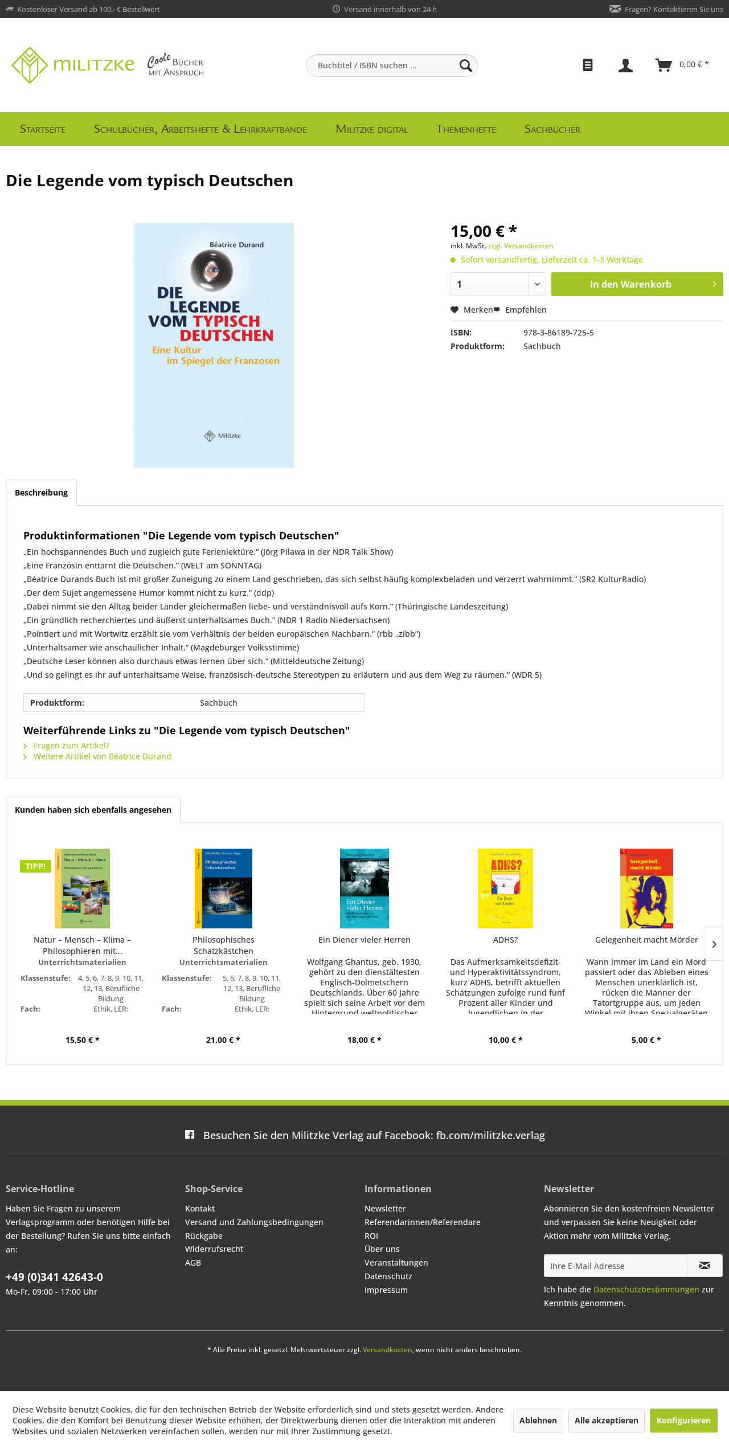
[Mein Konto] (627, 65)
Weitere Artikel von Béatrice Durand (97, 756)
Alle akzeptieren (606, 1420)
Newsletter (385, 1208)
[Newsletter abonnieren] (705, 1265)
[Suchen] (466, 65)
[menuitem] (392, 65)
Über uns (382, 1248)
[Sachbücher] (552, 129)
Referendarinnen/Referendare (422, 1222)
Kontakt (200, 1208)
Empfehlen (520, 309)
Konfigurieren (684, 1420)
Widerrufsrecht (214, 1248)
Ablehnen (538, 1420)
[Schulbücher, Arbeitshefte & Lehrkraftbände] (200, 129)
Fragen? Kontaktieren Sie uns (674, 9)
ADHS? (505, 939)
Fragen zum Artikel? (66, 745)
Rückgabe (204, 1235)
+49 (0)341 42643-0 (54, 1277)
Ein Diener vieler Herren (364, 939)
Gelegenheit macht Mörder (646, 939)
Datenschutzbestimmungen (646, 1289)
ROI (371, 1235)
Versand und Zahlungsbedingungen (254, 1222)
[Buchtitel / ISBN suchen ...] (392, 65)
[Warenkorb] (683, 65)
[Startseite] (43, 129)
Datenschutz (388, 1276)
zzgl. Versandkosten (521, 246)
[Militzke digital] (371, 129)
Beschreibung (41, 492)
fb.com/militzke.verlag (365, 1135)
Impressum (386, 1289)
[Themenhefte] (466, 129)
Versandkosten (387, 1349)
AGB (193, 1262)
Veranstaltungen (396, 1262)
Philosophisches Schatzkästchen (224, 945)
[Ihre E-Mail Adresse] (615, 1265)
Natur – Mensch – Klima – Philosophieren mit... (82, 945)
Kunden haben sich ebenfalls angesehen (93, 809)
